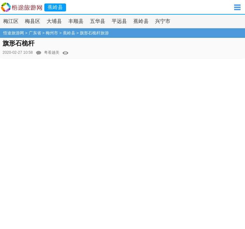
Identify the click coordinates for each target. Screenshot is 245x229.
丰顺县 (76, 21)
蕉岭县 (141, 21)
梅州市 (52, 33)
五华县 (97, 21)
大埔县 (54, 21)
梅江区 (11, 21)
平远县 (119, 21)
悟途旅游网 (13, 33)
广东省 (35, 33)
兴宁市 (162, 21)
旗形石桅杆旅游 (94, 33)
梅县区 (32, 21)
